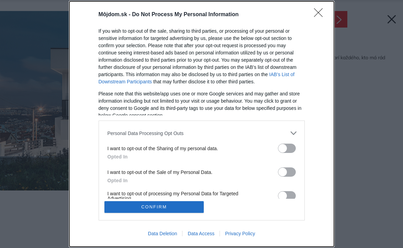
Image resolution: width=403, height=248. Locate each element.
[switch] (287, 148)
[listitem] (202, 133)
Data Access (201, 233)
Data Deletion (162, 233)
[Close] (320, 14)
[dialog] (201, 124)
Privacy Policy (240, 233)
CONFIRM (154, 206)
